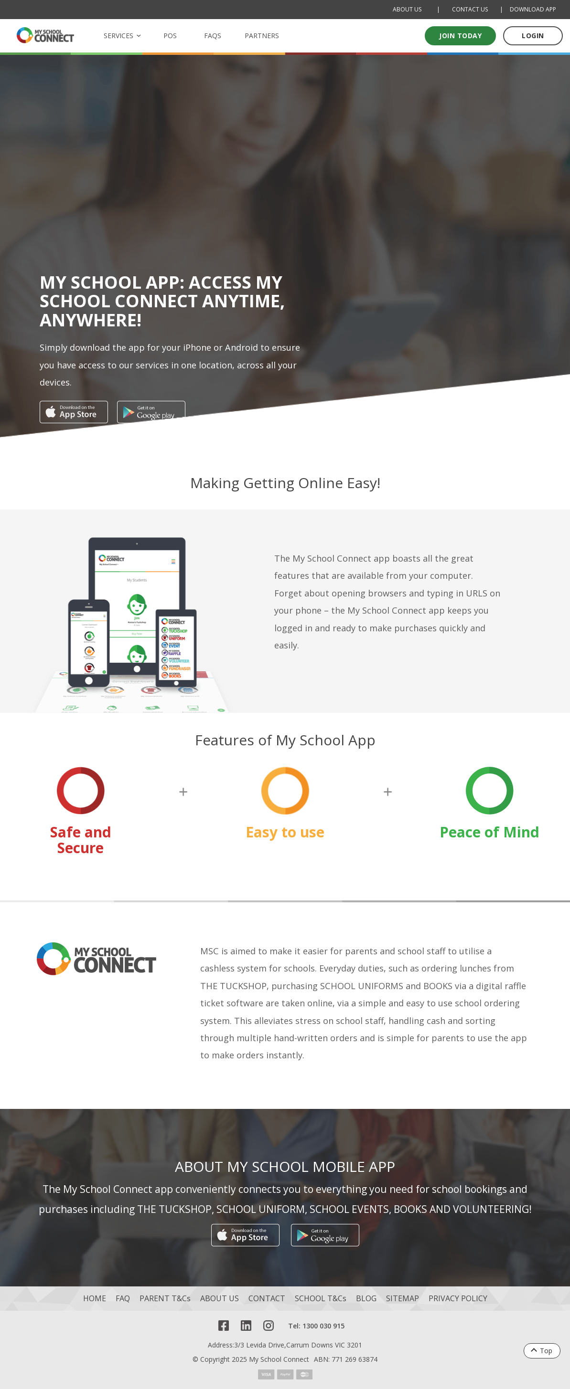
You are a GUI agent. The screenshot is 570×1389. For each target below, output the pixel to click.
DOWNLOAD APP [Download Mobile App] (533, 9)
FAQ (123, 1298)
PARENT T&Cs (165, 1298)
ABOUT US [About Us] (407, 9)
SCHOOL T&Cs (320, 1298)
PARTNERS (262, 35)
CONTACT (266, 1298)
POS (170, 35)
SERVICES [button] (118, 35)
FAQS (212, 35)
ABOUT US (219, 1298)
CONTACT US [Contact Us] (470, 9)
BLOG (366, 1298)
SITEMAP (402, 1298)
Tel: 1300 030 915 (316, 1325)
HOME (94, 1298)
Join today (460, 35)
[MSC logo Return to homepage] (45, 35)
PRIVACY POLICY (458, 1298)
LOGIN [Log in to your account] (533, 35)
